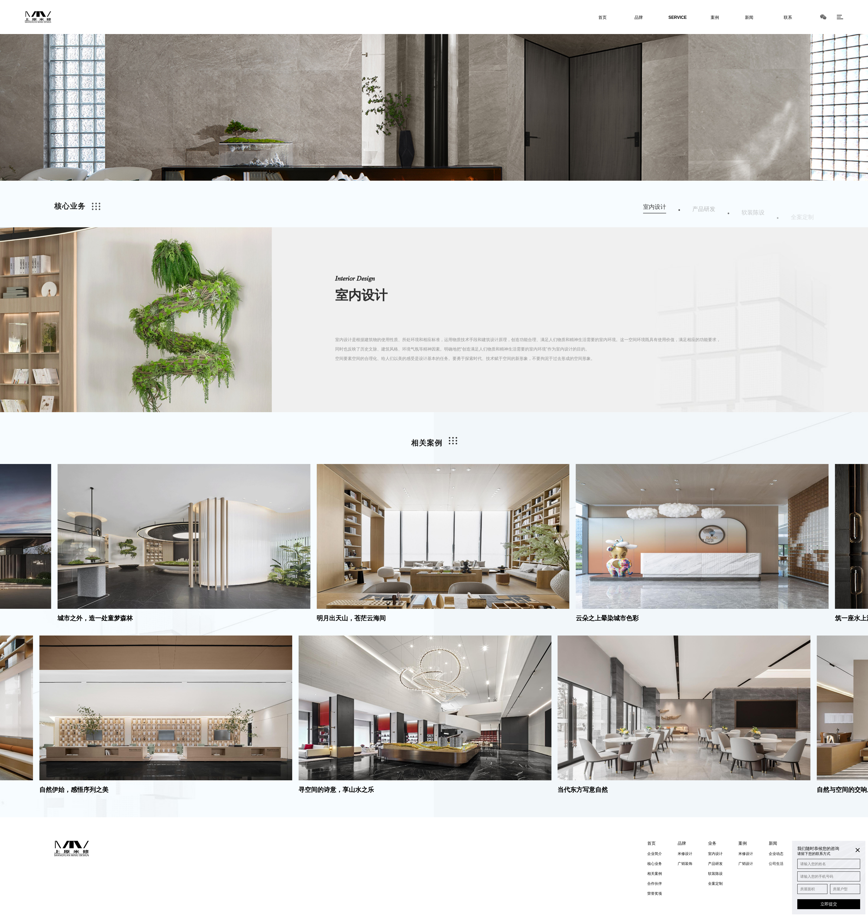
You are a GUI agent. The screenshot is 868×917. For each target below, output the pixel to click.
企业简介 (654, 854)
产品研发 (715, 863)
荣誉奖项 (654, 893)
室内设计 (715, 854)
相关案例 (654, 873)
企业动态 (776, 854)
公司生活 (776, 863)
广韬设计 (745, 863)
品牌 (682, 843)
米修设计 (685, 854)
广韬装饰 (685, 863)
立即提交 (828, 904)
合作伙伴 (654, 883)
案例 (742, 843)
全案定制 (715, 883)
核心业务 (654, 863)
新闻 (773, 843)
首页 (651, 843)
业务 (712, 843)
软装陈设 (715, 873)
